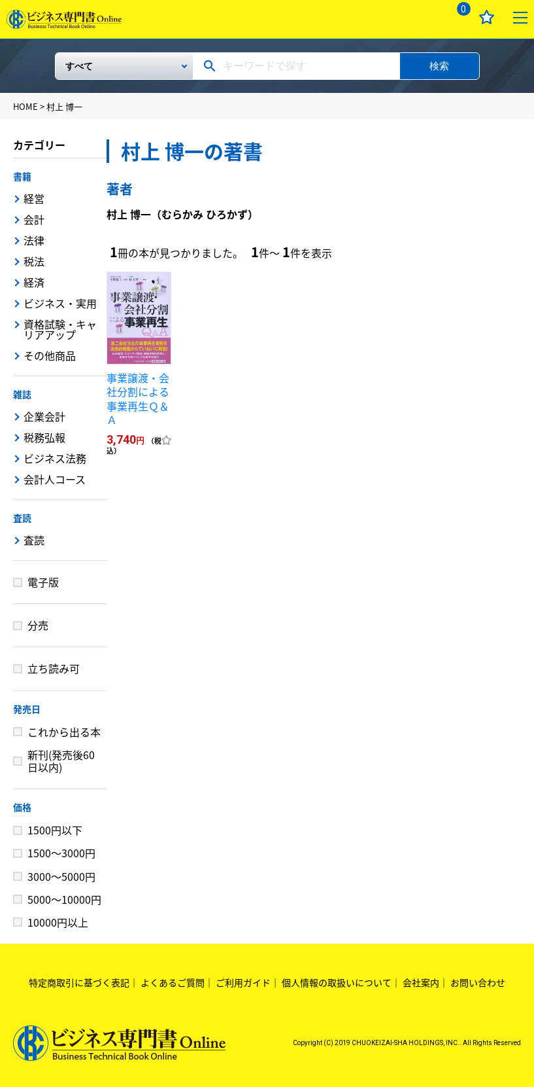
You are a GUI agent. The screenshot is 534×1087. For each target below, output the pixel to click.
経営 (34, 198)
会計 (34, 219)
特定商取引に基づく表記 (79, 982)
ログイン (423, 17)
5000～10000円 (64, 899)
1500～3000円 (61, 853)
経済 (34, 282)
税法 (34, 261)
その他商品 (50, 355)
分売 (37, 625)
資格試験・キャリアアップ (60, 329)
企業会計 (44, 416)
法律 (34, 240)
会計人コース (55, 479)
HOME (25, 106)
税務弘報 (44, 437)
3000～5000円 (61, 876)
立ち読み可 (53, 668)
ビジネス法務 (55, 458)
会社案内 (421, 982)
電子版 (43, 582)
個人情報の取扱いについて (337, 982)
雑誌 (22, 394)
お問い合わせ (477, 982)
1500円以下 (54, 830)
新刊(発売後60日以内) (61, 761)
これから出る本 (64, 732)
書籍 (22, 176)
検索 (439, 65)
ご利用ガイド (243, 982)
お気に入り (486, 17)
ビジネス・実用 (60, 303)
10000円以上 (57, 922)
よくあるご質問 (173, 982)
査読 (22, 517)
